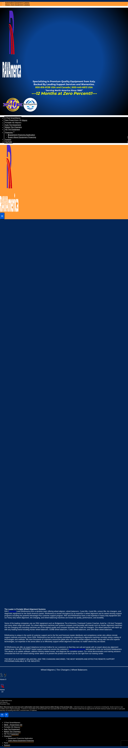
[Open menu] (2, 216)
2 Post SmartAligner (13, 118)
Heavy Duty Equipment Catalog (17, 5)
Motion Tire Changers (13, 127)
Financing (7, 736)
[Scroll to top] (2, 715)
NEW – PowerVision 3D (13, 725)
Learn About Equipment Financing (22, 137)
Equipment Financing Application (21, 135)
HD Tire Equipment (12, 130)
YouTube (8, 142)
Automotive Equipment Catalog (17, 3)
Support (8, 140)
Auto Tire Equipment (13, 125)
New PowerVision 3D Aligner (16, 120)
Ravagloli (12, 611)
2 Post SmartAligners (12, 723)
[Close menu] (0, 719)
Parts (6, 743)
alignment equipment (77, 649)
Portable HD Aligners (13, 123)
